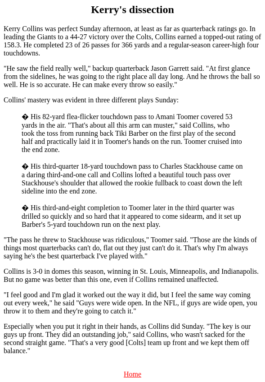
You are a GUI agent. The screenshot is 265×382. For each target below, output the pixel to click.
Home (132, 374)
